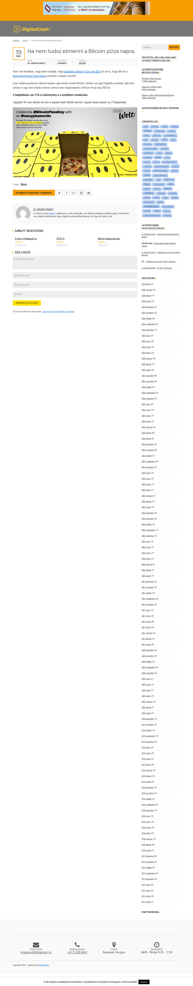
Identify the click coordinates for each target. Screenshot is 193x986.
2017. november (147, 862)
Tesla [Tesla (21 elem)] (146, 175)
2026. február (146, 295)
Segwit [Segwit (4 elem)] (157, 211)
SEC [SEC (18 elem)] (171, 184)
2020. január (146, 713)
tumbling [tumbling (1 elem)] (174, 126)
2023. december (147, 444)
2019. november (147, 724)
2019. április (146, 764)
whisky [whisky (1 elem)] (165, 126)
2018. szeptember (148, 804)
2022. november (147, 518)
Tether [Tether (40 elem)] (167, 188)
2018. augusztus (148, 810)
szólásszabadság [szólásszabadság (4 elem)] (160, 170)
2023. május (146, 484)
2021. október (147, 593)
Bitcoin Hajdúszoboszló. (109, 238)
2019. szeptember (148, 736)
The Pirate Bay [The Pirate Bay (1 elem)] (168, 206)
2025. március (147, 358)
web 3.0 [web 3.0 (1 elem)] (157, 188)
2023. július (146, 473)
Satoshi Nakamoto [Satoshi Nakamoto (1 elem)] (160, 175)
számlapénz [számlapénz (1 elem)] (148, 179)
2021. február (146, 639)
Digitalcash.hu (43, 965)
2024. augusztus (148, 398)
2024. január (146, 438)
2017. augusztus (148, 879)
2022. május (146, 553)
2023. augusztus (148, 467)
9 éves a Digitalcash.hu (26, 238)
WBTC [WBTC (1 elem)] (146, 135)
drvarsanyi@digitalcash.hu (36, 952)
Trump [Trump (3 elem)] (146, 170)
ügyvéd (52, 213)
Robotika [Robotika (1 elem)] (167, 215)
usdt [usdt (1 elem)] (158, 179)
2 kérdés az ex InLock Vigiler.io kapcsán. (161, 261)
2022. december (147, 513)
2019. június (146, 753)
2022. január (146, 576)
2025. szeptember (148, 324)
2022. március (147, 564)
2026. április (146, 284)
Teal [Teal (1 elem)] (145, 126)
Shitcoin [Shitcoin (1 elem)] (174, 170)
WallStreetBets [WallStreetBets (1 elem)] (161, 144)
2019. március (147, 770)
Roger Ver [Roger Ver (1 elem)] (157, 135)
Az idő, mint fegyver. (164, 268)
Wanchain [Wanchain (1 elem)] (147, 144)
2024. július (146, 404)
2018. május (146, 827)
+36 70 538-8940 (77, 952)
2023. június (146, 478)
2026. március (147, 290)
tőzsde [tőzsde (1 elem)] (156, 162)
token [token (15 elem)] (158, 157)
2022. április (146, 558)
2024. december (147, 375)
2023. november (147, 450)
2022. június (146, 547)
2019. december (147, 719)
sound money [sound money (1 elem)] (148, 202)
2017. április (146, 902)
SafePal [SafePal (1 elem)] (174, 197)
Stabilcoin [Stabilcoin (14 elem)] (148, 193)
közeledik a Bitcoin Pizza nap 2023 (82, 71)
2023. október (147, 456)
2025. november (147, 313)
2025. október (147, 318)
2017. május (146, 896)
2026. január (146, 301)
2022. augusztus (148, 536)
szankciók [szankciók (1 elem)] (173, 193)
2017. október (147, 867)
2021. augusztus (148, 604)
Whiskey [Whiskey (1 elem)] (155, 140)
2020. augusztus (148, 673)
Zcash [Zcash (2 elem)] (156, 197)
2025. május (146, 347)
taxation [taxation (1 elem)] (147, 188)
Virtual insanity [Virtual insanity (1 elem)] (159, 184)
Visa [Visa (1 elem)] (145, 140)
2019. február (146, 776)
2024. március (147, 427)
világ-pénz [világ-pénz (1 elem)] (161, 193)
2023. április (146, 490)
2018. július (146, 816)
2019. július (146, 747)
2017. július (146, 884)
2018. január (146, 850)
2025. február (146, 364)
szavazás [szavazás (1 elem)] (147, 166)
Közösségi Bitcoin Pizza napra (29, 75)
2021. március (147, 633)
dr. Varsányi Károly (43, 209)
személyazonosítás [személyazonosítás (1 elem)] (169, 162)
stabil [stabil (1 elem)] (173, 140)
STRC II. (60, 238)
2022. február (146, 570)
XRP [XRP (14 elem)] (165, 139)
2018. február (146, 844)
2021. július (146, 610)
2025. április (146, 353)
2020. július (146, 679)
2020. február (146, 707)
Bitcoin (25, 40)
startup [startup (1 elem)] (160, 202)
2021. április (146, 627)
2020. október (147, 661)
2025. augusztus (148, 330)
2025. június (146, 341)
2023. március (147, 496)
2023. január (146, 507)
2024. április (146, 421)
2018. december (147, 787)
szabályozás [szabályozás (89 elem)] (151, 206)
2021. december (147, 581)
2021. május (146, 621)
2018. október (147, 799)
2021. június (146, 616)
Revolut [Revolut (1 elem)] (166, 211)
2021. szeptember (148, 598)
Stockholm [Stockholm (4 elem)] (148, 153)
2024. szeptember (148, 393)
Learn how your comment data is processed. (58, 311)
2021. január (146, 644)
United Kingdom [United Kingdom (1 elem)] (170, 135)
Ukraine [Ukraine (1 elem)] (146, 197)
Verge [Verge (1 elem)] (165, 197)
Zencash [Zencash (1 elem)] (155, 126)
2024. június (146, 410)
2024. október (147, 387)
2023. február (146, 501)
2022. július (146, 541)
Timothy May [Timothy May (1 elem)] (160, 131)
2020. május (146, 690)
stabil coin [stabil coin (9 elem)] (169, 179)
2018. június (146, 822)
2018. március (147, 839)
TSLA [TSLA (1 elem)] (167, 157)
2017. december (147, 856)
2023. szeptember (148, 461)
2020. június (146, 684)
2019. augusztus (148, 741)
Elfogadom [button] (144, 982)
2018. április (146, 833)
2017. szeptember (148, 873)
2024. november (147, 381)
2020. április (146, 696)
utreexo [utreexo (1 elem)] (146, 162)
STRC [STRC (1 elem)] (159, 153)
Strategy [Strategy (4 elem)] (147, 157)
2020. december (147, 650)
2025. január (146, 370)
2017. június (146, 890)
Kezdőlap (16, 40)
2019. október (147, 730)
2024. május (146, 415)
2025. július (146, 335)
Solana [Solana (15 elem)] (147, 131)
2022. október (147, 524)
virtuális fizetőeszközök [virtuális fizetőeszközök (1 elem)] (151, 215)
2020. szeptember (148, 667)
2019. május (146, 759)
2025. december (147, 307)
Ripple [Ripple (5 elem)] (146, 184)
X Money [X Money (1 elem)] (172, 131)
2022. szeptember (148, 530)
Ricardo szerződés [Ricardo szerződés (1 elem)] (150, 148)
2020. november (147, 656)
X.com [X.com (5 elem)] (175, 166)
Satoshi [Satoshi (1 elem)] (168, 153)
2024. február (146, 433)
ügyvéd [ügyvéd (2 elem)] (147, 211)
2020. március (147, 701)
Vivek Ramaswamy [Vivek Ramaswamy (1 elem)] (162, 166)
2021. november (147, 587)
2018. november (147, 793)
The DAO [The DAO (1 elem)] (165, 148)
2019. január (146, 782)
